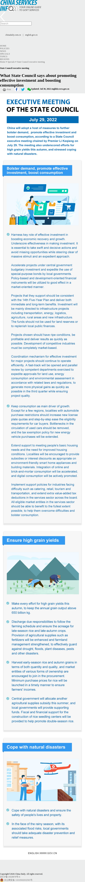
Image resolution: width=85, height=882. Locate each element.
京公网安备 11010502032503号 (18, 880)
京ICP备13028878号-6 (10, 877)
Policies (4, 48)
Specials (5, 54)
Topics (3, 56)
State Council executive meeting (31, 62)
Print (9, 89)
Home (3, 46)
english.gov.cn (31, 35)
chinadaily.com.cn (13, 35)
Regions (4, 59)
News (3, 51)
